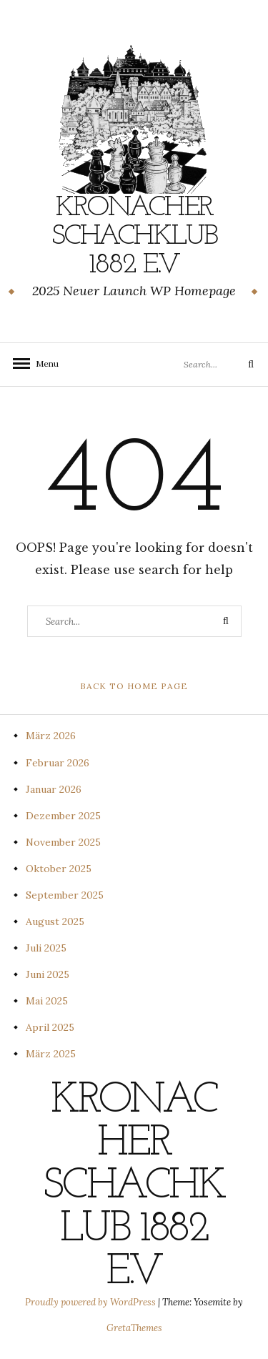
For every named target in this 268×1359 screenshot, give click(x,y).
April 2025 (50, 1027)
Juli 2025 (46, 948)
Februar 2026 (57, 762)
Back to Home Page (134, 686)
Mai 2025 (47, 1000)
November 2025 (63, 842)
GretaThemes (134, 1328)
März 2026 (51, 735)
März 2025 (51, 1053)
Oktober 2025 (58, 868)
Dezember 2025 (63, 815)
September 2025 (65, 895)
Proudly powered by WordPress (91, 1302)
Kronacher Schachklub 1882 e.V (134, 237)
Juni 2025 (47, 974)
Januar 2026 (53, 789)
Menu (43, 363)
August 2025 (55, 921)
